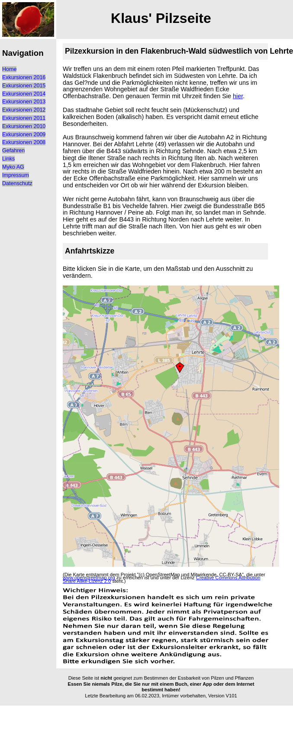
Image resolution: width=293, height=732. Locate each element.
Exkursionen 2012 (23, 110)
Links (8, 159)
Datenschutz (17, 183)
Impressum (15, 175)
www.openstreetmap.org (89, 577)
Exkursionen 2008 (23, 142)
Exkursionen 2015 (23, 86)
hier (238, 96)
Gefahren (13, 151)
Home (9, 69)
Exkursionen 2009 (23, 135)
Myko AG (13, 167)
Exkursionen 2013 (23, 102)
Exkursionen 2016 (23, 77)
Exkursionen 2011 (23, 118)
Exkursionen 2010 (23, 126)
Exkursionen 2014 (23, 94)
